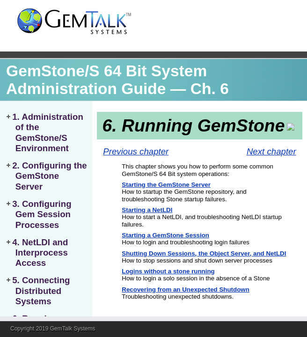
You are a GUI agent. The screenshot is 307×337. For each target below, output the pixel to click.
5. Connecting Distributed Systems (41, 290)
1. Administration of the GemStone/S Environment (47, 132)
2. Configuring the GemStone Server (49, 176)
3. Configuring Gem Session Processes (41, 214)
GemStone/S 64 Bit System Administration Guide (106, 79)
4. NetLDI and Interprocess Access (40, 252)
